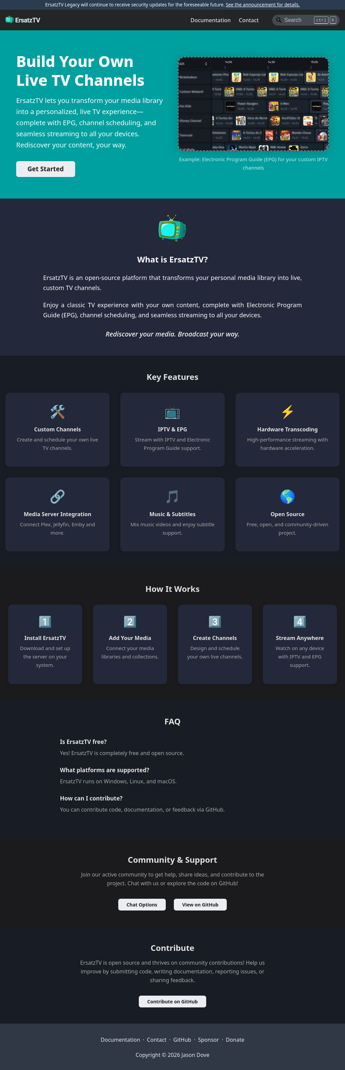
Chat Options (142, 904)
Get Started (45, 169)
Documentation (211, 20)
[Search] (306, 20)
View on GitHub (200, 904)
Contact (249, 20)
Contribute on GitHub (172, 1001)
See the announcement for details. (263, 4)
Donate (235, 1039)
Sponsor (208, 1039)
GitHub (182, 1039)
